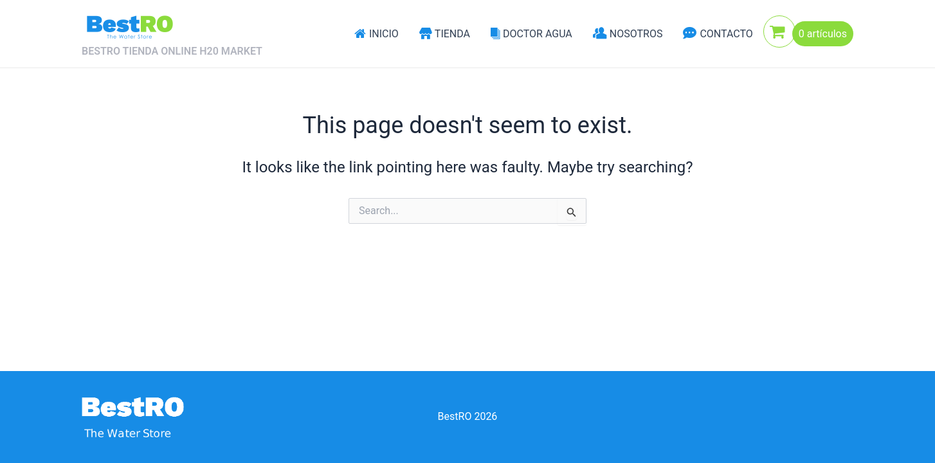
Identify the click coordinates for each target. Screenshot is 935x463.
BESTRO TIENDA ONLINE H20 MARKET (172, 51)
